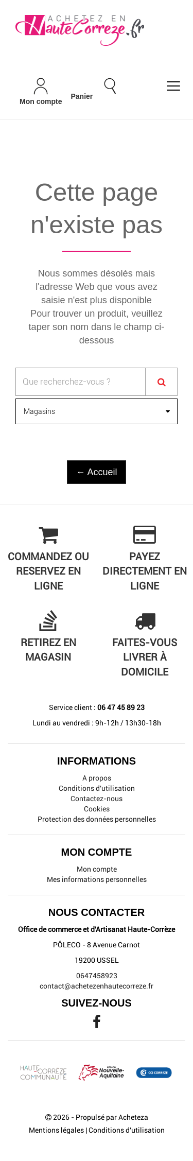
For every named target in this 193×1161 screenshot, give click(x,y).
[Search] (161, 382)
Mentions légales (56, 1130)
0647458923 (96, 976)
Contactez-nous (96, 798)
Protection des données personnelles (97, 819)
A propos (96, 778)
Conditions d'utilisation (97, 788)
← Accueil (96, 472)
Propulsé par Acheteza (112, 1117)
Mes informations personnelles (97, 879)
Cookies (97, 809)
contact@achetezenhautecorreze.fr (96, 986)
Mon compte (97, 869)
